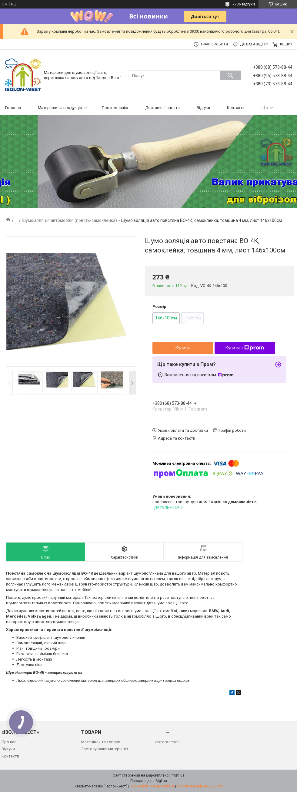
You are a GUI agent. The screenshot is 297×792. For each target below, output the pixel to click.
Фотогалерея (167, 742)
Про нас (9, 742)
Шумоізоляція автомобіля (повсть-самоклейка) (69, 220)
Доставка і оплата (162, 107)
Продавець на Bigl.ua (148, 781)
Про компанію (115, 107)
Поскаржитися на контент (152, 786)
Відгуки (203, 107)
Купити (182, 347)
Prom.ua (178, 775)
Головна (13, 107)
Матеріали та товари (100, 742)
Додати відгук (254, 44)
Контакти (236, 107)
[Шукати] (230, 75)
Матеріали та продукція (60, 107)
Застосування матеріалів (104, 749)
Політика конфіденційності (200, 786)
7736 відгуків (243, 4)
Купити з (244, 348)
